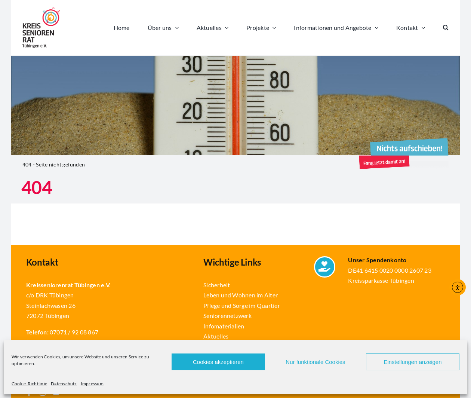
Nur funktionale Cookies (315, 362)
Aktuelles (215, 336)
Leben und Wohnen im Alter (240, 294)
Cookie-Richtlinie (29, 383)
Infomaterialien (223, 326)
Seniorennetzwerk (227, 315)
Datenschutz (64, 383)
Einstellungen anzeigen (412, 362)
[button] (446, 28)
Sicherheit (216, 284)
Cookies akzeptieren (218, 362)
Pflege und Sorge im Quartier (241, 305)
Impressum (92, 383)
